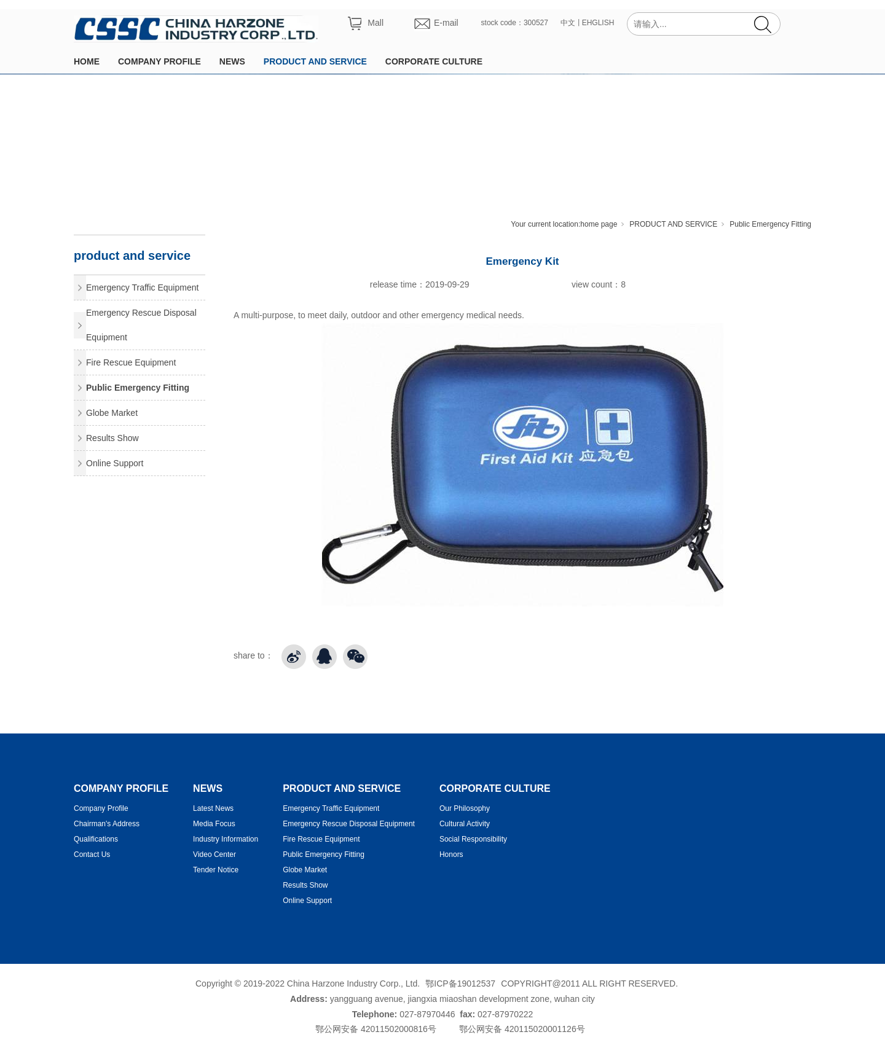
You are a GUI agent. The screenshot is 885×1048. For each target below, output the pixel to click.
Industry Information (225, 839)
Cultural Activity (464, 823)
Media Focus (214, 823)
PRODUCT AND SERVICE (315, 61)
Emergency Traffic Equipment (142, 287)
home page (598, 224)
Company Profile (101, 808)
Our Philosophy (464, 808)
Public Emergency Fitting (770, 224)
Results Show (112, 438)
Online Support (114, 463)
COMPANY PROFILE (159, 61)
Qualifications (96, 839)
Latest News (213, 808)
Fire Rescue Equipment (131, 362)
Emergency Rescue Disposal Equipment (141, 325)
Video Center (214, 854)
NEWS (232, 61)
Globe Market (112, 413)
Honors (451, 854)
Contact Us (92, 854)
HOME (87, 61)
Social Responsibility (473, 839)
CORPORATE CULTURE (433, 61)
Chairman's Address (107, 823)
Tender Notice (215, 870)
